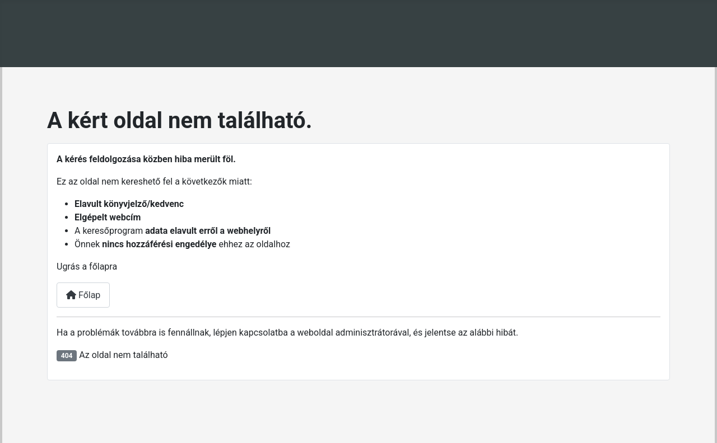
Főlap (83, 295)
